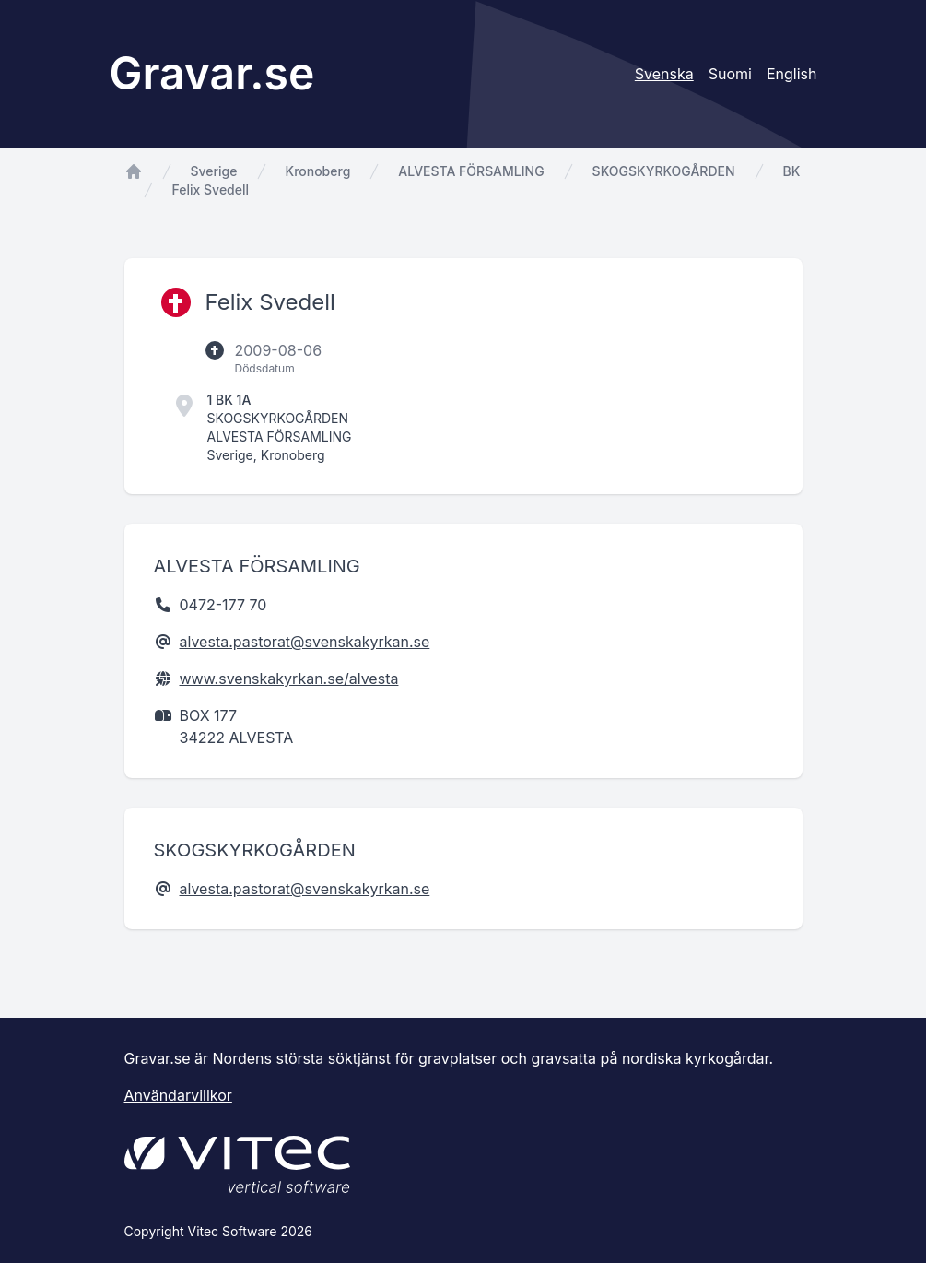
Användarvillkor (178, 1095)
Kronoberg (318, 171)
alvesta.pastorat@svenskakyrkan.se (305, 641)
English (792, 74)
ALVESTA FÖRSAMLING (471, 171)
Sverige (214, 171)
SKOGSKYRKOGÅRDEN (663, 171)
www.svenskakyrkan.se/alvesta (289, 678)
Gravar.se (212, 73)
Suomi (730, 74)
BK (792, 171)
